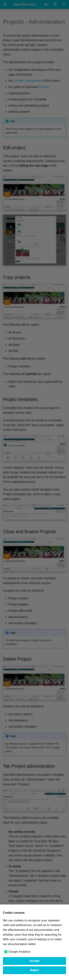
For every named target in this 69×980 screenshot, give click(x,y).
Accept (34, 960)
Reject (34, 970)
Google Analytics (19, 951)
